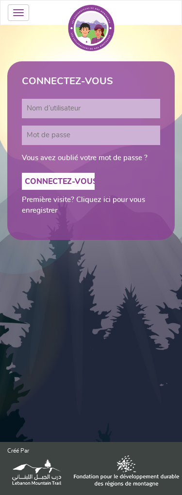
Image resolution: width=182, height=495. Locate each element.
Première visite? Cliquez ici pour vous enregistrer (83, 205)
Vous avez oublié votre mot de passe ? (85, 158)
